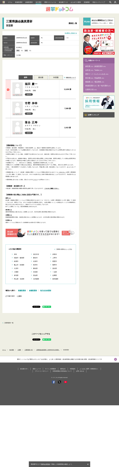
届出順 (40, 77)
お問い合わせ (80, 371)
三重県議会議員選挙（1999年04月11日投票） (48, 349)
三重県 (19, 296)
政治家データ (63, 2)
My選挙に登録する (71, 33)
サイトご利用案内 (50, 369)
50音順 (55, 77)
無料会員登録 (45, 464)
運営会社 (63, 369)
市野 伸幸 (41, 105)
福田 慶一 (41, 85)
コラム (10, 2)
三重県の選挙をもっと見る (64, 249)
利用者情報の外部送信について (62, 371)
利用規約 (72, 369)
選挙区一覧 (73, 23)
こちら (35, 179)
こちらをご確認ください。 (51, 188)
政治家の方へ (24, 369)
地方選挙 (38, 2)
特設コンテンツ (99, 2)
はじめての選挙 (76, 2)
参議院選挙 (29, 2)
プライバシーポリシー (41, 371)
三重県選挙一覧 (8, 323)
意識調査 (87, 2)
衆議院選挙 (18, 2)
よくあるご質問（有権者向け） (89, 369)
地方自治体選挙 (45, 290)
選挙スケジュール (50, 2)
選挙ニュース (37, 369)
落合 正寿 (41, 124)
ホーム (4, 349)
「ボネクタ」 (62, 172)
